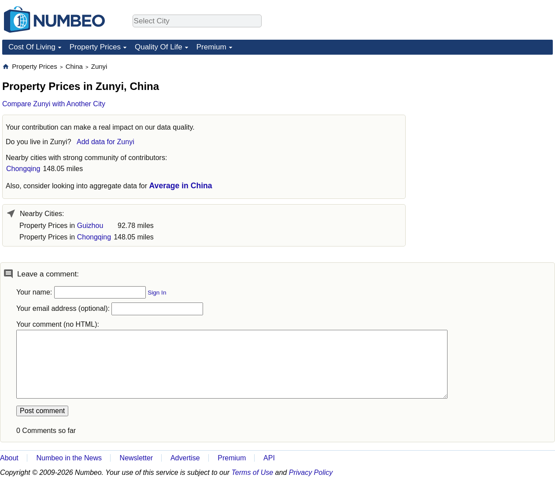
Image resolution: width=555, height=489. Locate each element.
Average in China (180, 185)
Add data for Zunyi (105, 142)
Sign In (157, 292)
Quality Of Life (158, 47)
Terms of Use (253, 472)
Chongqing (23, 168)
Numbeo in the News (69, 458)
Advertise (185, 458)
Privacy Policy (311, 472)
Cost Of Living (32, 47)
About (9, 458)
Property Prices (95, 47)
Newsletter (136, 458)
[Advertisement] (487, 117)
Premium (211, 47)
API (269, 458)
